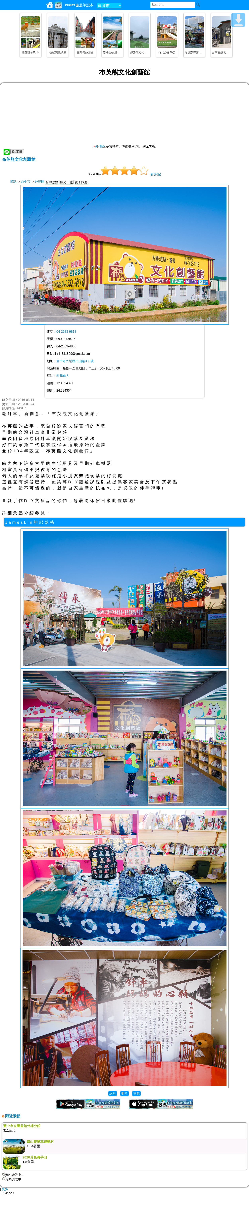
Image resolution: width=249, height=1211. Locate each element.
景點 (13, 181)
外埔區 (99, 146)
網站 (112, 1093)
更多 (5, 1189)
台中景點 (52, 182)
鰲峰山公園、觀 (112, 52)
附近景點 (12, 1116)
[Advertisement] (124, 114)
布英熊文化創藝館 (18, 159)
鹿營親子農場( (30, 52)
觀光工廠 (66, 182)
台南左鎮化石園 (221, 52)
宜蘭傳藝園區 (85, 52)
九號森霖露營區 (194, 52)
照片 (124, 1093)
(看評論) (155, 174)
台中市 (25, 181)
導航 (136, 1093)
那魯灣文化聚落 (139, 52)
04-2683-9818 (66, 331)
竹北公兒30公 (166, 52)
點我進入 (62, 375)
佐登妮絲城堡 (57, 52)
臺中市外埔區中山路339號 (75, 361)
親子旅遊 (81, 182)
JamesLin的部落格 (30, 522)
